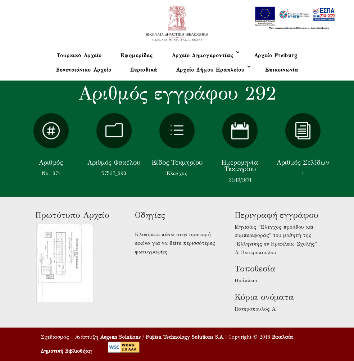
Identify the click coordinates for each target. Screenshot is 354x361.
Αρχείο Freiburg (276, 55)
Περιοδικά (143, 70)
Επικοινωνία (281, 70)
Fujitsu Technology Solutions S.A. (185, 337)
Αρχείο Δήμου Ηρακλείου (210, 70)
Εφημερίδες (137, 55)
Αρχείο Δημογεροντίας (202, 55)
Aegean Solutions (120, 337)
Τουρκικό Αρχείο (79, 55)
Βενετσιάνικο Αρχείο (84, 70)
